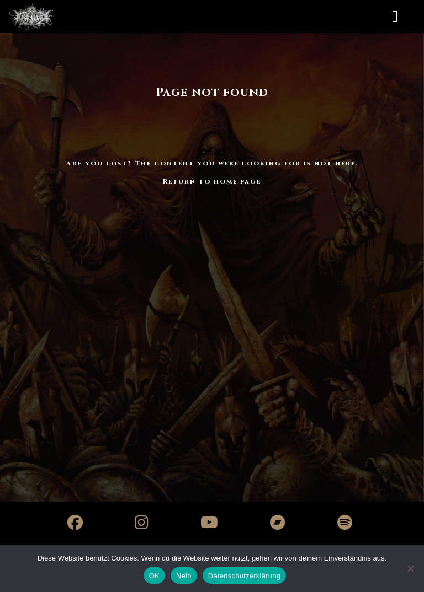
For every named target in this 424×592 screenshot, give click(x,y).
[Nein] (410, 568)
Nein (184, 576)
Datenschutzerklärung (244, 576)
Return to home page (212, 181)
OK (154, 576)
